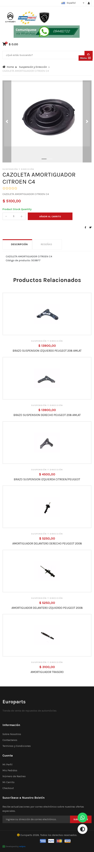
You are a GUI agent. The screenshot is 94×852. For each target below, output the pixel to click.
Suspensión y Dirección (33, 66)
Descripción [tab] (19, 244)
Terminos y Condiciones (16, 745)
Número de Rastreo (14, 776)
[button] (86, 58)
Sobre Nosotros (11, 734)
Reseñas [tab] (46, 244)
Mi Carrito (8, 782)
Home (8, 66)
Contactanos (9, 740)
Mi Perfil (7, 764)
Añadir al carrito (50, 216)
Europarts (26, 835)
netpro (22, 846)
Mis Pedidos (9, 770)
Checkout (8, 788)
